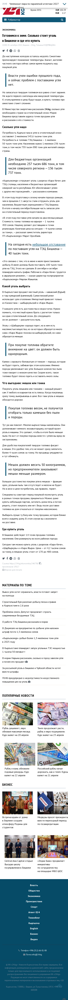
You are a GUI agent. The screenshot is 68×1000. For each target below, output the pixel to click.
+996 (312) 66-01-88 (38, 950)
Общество (34, 890)
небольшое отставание (49, 244)
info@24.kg (37, 954)
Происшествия (34, 901)
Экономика (8, 29)
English (34, 928)
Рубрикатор (12, 19)
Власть (34, 885)
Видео (34, 939)
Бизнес (34, 933)
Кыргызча (34, 923)
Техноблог (34, 917)
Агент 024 (34, 912)
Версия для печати (12, 570)
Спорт (34, 906)
